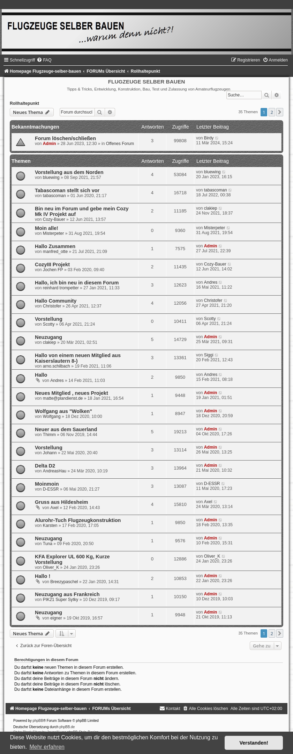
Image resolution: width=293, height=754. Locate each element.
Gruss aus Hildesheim (61, 502)
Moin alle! (46, 228)
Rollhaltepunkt (24, 103)
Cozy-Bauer (54, 219)
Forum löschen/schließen (65, 138)
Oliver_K (51, 567)
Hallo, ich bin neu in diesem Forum (77, 282)
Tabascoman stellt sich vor (67, 190)
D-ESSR (51, 489)
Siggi (208, 355)
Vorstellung (48, 319)
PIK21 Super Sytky (60, 599)
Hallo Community (55, 301)
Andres (210, 282)
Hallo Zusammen (55, 246)
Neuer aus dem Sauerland (66, 429)
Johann (50, 452)
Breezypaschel (64, 581)
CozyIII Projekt (52, 264)
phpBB (38, 721)
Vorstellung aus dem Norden (69, 172)
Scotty (49, 324)
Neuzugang (48, 337)
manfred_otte (55, 251)
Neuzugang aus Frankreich (67, 594)
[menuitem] (44, 60)
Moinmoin (47, 484)
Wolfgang (52, 416)
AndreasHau (54, 471)
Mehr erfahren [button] (47, 747)
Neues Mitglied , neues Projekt (71, 393)
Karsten (50, 525)
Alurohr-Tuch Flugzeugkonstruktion (78, 520)
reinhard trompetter (61, 287)
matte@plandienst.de (63, 398)
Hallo (41, 375)
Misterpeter (53, 233)
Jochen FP (53, 269)
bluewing (51, 177)
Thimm (49, 434)
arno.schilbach (56, 366)
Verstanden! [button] (254, 743)
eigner (56, 618)
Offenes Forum (120, 143)
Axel (54, 507)
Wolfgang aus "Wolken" (63, 411)
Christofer (52, 306)
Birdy (209, 138)
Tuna (47, 543)
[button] (279, 112)
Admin (49, 143)
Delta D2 (45, 466)
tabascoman (54, 195)
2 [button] (272, 112)
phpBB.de (67, 727)
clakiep (210, 208)
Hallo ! (42, 576)
